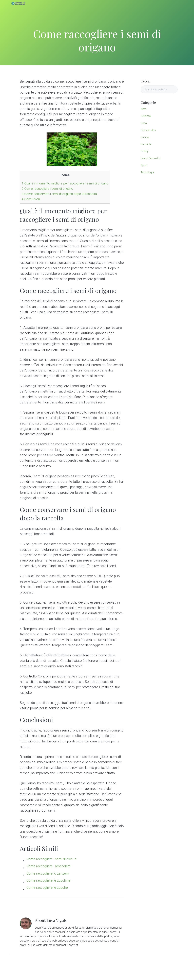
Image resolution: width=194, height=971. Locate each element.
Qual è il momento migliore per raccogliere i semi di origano (65, 183)
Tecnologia (147, 172)
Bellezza (146, 116)
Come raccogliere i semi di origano (47, 189)
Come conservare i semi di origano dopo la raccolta (59, 194)
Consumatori (148, 130)
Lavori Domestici (151, 158)
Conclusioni (31, 199)
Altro (143, 109)
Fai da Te (146, 144)
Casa (144, 123)
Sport (144, 165)
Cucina (145, 137)
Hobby (144, 151)
